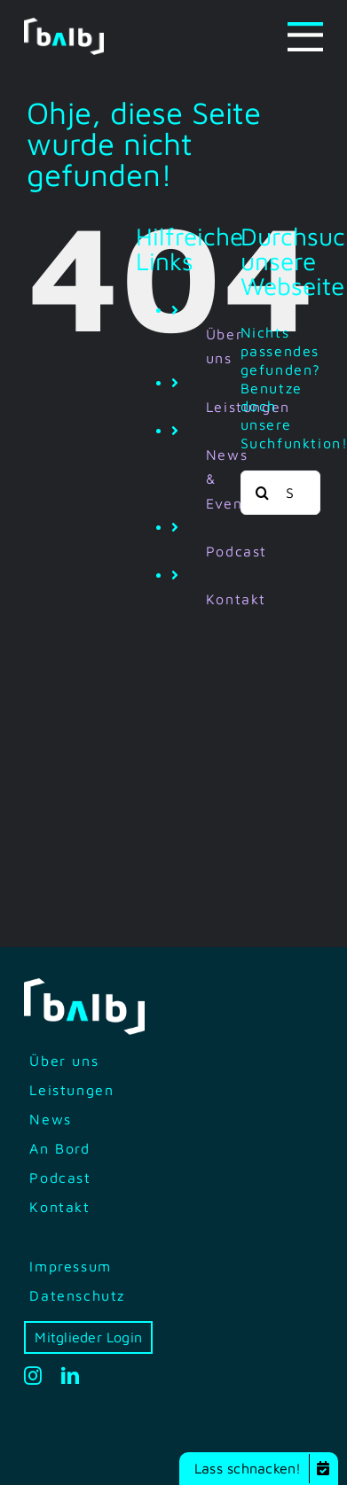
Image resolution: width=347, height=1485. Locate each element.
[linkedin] (71, 1376)
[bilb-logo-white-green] (64, 25)
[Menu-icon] (305, 29)
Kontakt (236, 599)
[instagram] (33, 1376)
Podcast (236, 551)
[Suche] (263, 492)
